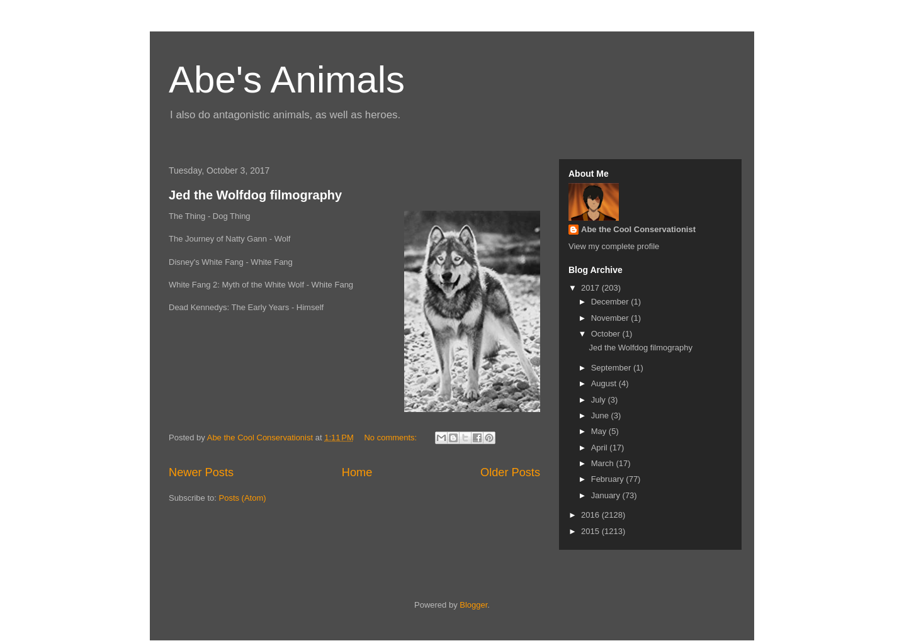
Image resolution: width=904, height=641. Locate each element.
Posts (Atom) (242, 498)
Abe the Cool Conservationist (638, 229)
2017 (591, 288)
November (611, 318)
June (601, 415)
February (608, 479)
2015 (591, 531)
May (600, 431)
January (607, 495)
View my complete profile (613, 246)
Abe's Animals (287, 80)
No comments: (391, 437)
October (607, 333)
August (605, 383)
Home (357, 472)
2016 (591, 515)
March (603, 463)
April (600, 447)
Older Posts (510, 472)
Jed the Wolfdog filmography (255, 195)
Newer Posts (201, 472)
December (611, 301)
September (612, 367)
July (599, 399)
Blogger (473, 605)
